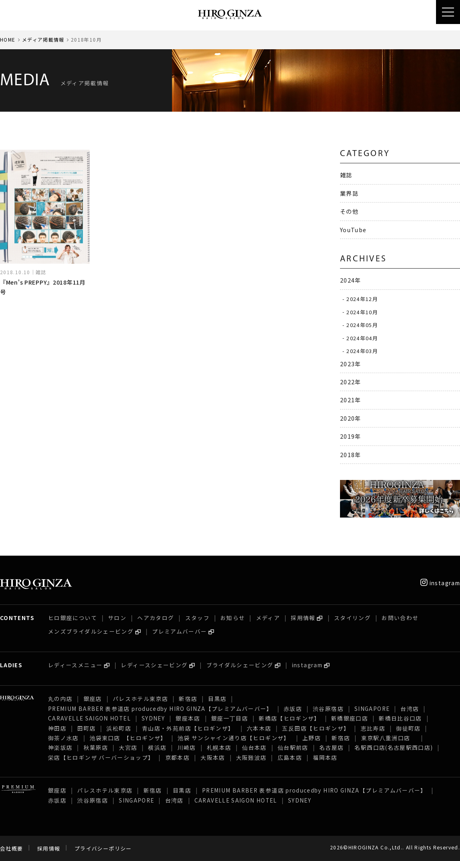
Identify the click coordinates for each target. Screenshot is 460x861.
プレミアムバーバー (179, 631)
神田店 (57, 728)
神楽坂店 (60, 747)
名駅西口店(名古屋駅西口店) (393, 747)
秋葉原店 (96, 747)
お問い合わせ (400, 618)
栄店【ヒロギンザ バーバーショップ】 (101, 757)
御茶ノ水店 (63, 738)
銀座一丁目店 (229, 718)
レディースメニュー (75, 665)
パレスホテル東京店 (140, 698)
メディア (268, 618)
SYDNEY (153, 718)
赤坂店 (293, 708)
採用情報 (303, 618)
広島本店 (290, 757)
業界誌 (349, 193)
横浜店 (157, 747)
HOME (7, 39)
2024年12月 (362, 299)
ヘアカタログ (155, 618)
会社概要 (11, 848)
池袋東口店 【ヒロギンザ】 (128, 738)
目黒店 (217, 698)
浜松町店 (118, 728)
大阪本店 (212, 757)
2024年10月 (362, 311)
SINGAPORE (372, 708)
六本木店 (259, 728)
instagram (440, 583)
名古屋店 (331, 747)
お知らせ (232, 618)
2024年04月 (362, 337)
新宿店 (188, 698)
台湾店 (409, 708)
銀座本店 (188, 718)
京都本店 (177, 757)
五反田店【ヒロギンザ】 (316, 728)
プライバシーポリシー (103, 848)
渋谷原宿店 (328, 708)
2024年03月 (362, 351)
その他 (349, 211)
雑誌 (346, 175)
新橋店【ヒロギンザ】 (289, 718)
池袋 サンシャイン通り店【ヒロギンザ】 (235, 738)
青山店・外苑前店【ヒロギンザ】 (189, 728)
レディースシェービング (154, 665)
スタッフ (197, 618)
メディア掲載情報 (43, 39)
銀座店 (93, 698)
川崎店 (187, 747)
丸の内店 (60, 698)
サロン (117, 618)
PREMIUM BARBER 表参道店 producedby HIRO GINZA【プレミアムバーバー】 (160, 708)
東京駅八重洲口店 (388, 738)
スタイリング (352, 618)
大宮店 (128, 747)
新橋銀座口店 (349, 718)
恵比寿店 (373, 728)
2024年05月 (362, 325)
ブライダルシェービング (240, 665)
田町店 (86, 728)
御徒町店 (408, 728)
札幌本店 (219, 747)
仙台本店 (254, 747)
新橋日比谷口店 (400, 718)
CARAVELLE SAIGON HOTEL (89, 718)
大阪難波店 (251, 757)
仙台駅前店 (293, 747)
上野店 (311, 738)
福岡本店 (325, 757)
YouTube (353, 229)
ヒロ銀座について (72, 618)
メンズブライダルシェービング (91, 631)
